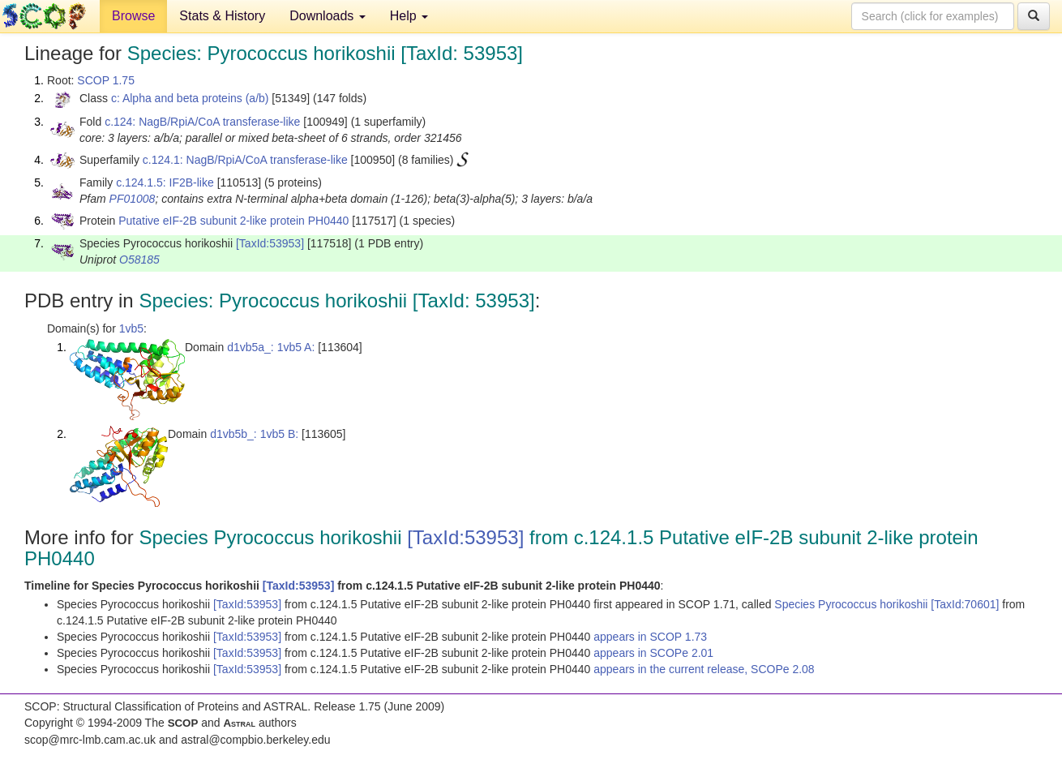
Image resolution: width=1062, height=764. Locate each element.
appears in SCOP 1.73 (650, 636)
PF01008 (132, 198)
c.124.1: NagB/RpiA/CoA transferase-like (245, 159)
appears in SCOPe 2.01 (653, 652)
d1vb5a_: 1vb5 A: (271, 347)
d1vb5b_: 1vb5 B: (254, 433)
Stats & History (222, 16)
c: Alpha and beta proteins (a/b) (190, 98)
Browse (133, 16)
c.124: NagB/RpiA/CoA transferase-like (202, 121)
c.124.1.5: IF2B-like (165, 182)
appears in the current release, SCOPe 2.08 (703, 669)
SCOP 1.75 (106, 80)
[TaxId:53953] (270, 243)
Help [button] (409, 16)
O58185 (139, 259)
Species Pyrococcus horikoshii (852, 604)
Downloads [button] (327, 16)
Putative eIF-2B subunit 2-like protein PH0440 (233, 220)
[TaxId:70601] (965, 604)
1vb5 (131, 328)
